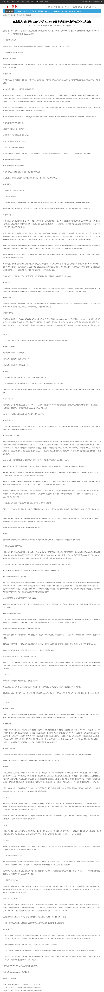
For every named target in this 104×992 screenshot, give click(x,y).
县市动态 (48, 11)
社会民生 (25, 11)
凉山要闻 (18, 11)
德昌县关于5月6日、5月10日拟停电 (85, 7)
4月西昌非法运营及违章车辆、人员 (58, 7)
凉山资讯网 (9, 11)
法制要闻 (40, 11)
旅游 (13, 1)
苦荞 (41, 1)
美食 (18, 1)
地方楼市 (72, 11)
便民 (23, 1)
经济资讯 (33, 11)
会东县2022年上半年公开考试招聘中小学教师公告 (25, 987)
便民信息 (64, 11)
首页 (3, 1)
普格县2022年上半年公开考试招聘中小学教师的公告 (25, 990)
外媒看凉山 (56, 11)
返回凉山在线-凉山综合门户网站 (92, 1)
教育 (27, 1)
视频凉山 (79, 11)
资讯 (8, 1)
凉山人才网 (34, 1)
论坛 (46, 1)
